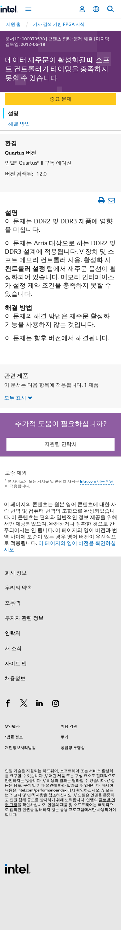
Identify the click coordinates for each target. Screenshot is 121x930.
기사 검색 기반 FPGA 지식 (59, 24)
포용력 (12, 602)
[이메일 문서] (111, 200)
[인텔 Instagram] (55, 704)
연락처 (12, 633)
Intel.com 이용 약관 (97, 480)
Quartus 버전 (20, 152)
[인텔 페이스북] (7, 704)
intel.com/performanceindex (41, 789)
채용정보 (15, 678)
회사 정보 (16, 572)
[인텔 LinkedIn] (39, 704)
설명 (13, 113)
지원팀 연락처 (61, 444)
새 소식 (13, 648)
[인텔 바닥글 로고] (18, 868)
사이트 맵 (16, 663)
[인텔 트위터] (23, 704)
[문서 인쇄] (101, 200)
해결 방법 (19, 124)
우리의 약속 (18, 587)
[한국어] (96, 9)
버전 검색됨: (26, 173)
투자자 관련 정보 (24, 618)
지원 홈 (13, 24)
